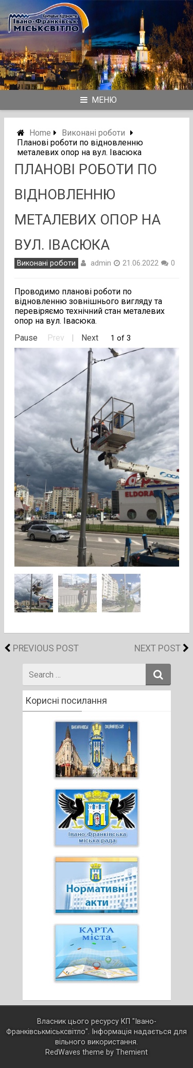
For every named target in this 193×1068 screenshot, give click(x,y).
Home (40, 133)
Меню (98, 100)
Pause (26, 338)
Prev (55, 338)
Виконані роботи (93, 133)
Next (89, 338)
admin (101, 263)
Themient (132, 1052)
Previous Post (46, 648)
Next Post (157, 648)
